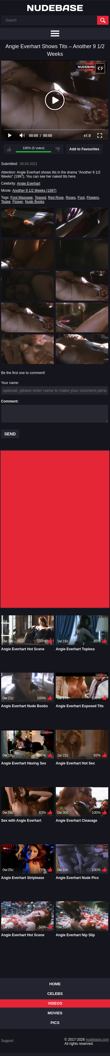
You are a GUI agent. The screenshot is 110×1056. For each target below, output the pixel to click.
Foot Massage (22, 198)
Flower (17, 202)
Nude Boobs (34, 202)
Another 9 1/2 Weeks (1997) (34, 190)
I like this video (9, 149)
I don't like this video (58, 149)
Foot (81, 198)
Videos (55, 1003)
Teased (40, 198)
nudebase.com (97, 1040)
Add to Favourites (84, 149)
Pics (54, 1022)
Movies (55, 1013)
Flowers (93, 198)
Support (7, 1041)
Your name (9, 383)
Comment (9, 401)
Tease (6, 202)
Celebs (55, 993)
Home (55, 984)
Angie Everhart (28, 183)
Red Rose (56, 198)
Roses (71, 198)
